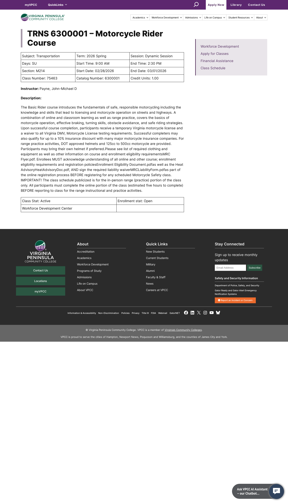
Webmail (162, 313)
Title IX (145, 313)
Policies (125, 313)
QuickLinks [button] (57, 4)
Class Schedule (213, 68)
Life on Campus (214, 17)
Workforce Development (167, 17)
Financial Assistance (217, 61)
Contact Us (256, 4)
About (261, 17)
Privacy (135, 313)
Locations (40, 281)
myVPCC (31, 4)
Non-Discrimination (108, 313)
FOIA (153, 313)
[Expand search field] (196, 4)
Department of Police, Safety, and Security (237, 285)
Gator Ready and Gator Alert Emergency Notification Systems (236, 292)
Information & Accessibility (82, 313)
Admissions (193, 17)
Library (236, 4)
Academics (141, 17)
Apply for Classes (215, 54)
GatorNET (175, 313)
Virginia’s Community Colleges (183, 329)
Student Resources (240, 17)
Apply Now (216, 4)
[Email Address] (230, 268)
